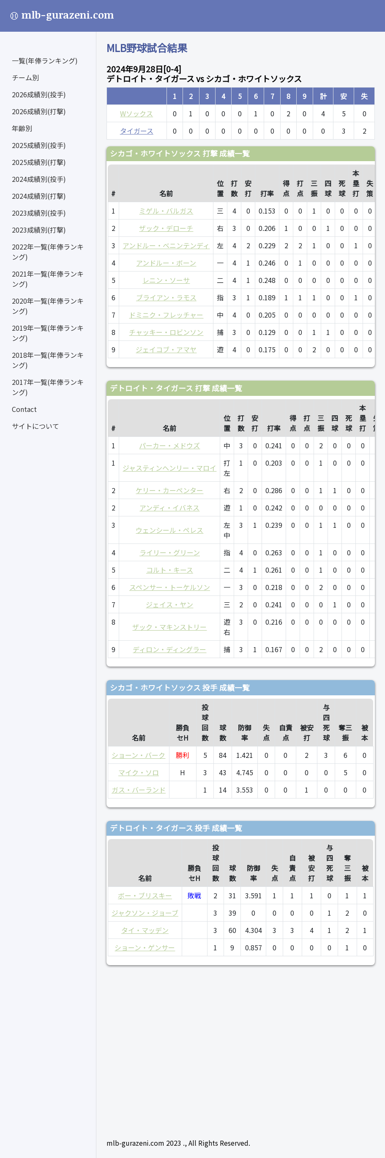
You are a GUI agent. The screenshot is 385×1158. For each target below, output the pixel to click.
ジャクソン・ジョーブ (145, 913)
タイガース (136, 131)
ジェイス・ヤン (169, 604)
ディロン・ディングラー (169, 649)
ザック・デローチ (166, 228)
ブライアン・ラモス (166, 297)
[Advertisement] (240, 1048)
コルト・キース (169, 570)
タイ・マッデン (145, 930)
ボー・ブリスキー (145, 895)
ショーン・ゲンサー (145, 947)
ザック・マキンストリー (169, 627)
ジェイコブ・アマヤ (166, 349)
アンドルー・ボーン (166, 263)
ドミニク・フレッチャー (166, 315)
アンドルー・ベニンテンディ (166, 245)
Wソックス (136, 113)
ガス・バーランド (139, 790)
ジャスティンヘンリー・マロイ (169, 468)
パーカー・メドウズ (169, 445)
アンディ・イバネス (169, 507)
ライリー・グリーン (169, 552)
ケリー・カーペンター (169, 490)
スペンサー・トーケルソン (169, 587)
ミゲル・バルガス (166, 211)
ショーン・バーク (138, 755)
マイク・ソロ (138, 772)
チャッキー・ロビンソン (166, 332)
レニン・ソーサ (166, 280)
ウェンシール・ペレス (169, 530)
